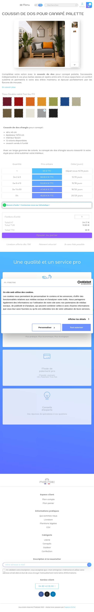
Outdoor (47, 547)
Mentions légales (48, 523)
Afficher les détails (77, 319)
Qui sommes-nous (48, 516)
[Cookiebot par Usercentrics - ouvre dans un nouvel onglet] (79, 283)
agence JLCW (70, 607)
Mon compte (48, 499)
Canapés (47, 544)
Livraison (48, 519)
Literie (47, 540)
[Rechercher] (61, 5)
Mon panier (48, 503)
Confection (47, 551)
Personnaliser (46, 327)
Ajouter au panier (47, 235)
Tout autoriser (76, 327)
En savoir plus (9, 87)
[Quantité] (81, 217)
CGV (48, 527)
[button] (47, 586)
